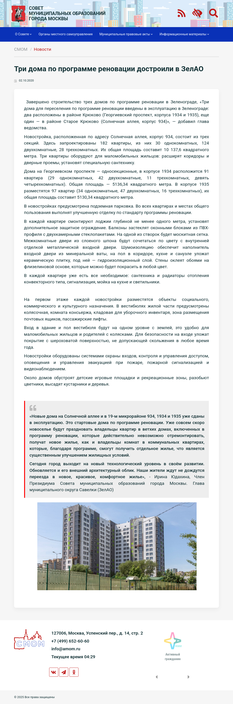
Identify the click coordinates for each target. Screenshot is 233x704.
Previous (155, 677)
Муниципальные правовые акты (126, 34)
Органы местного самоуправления (65, 34)
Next (189, 677)
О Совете (23, 34)
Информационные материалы (184, 34)
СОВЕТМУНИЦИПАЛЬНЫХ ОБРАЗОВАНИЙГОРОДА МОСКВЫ (67, 13)
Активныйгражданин (172, 656)
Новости (42, 49)
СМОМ (21, 49)
